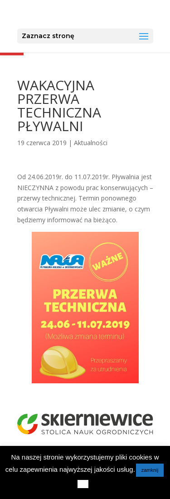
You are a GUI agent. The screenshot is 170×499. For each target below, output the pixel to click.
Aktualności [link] (90, 142)
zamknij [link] (149, 470)
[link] (86, 14)
